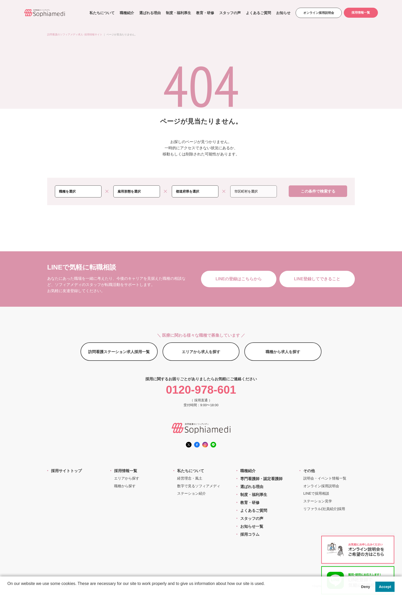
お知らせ (283, 13)
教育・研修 (205, 13)
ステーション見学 (317, 501)
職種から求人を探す (283, 352)
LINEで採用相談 (316, 493)
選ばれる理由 (149, 13)
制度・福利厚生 (177, 13)
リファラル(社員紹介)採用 (324, 509)
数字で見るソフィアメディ (198, 486)
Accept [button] (385, 587)
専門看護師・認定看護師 (261, 478)
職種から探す (125, 486)
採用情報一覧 (360, 13)
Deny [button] (365, 587)
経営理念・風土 (189, 478)
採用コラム (249, 534)
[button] (8, 590)
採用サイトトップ (66, 471)
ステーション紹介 (191, 493)
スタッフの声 (229, 13)
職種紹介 (126, 13)
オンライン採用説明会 (318, 13)
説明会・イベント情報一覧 (324, 478)
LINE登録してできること (317, 279)
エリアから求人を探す (201, 352)
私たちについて (101, 13)
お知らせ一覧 (251, 526)
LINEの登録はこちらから (239, 279)
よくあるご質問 (257, 13)
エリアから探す (126, 478)
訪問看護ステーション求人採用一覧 (119, 352)
